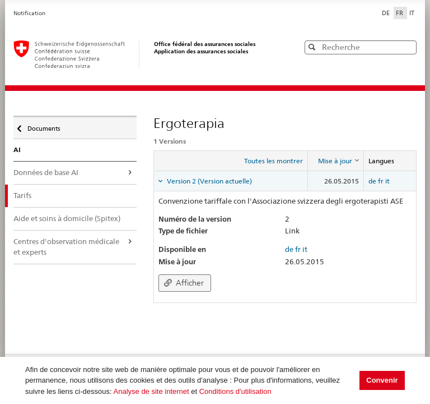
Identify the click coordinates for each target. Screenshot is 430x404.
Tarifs (22, 195)
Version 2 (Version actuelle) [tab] (208, 181)
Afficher (184, 282)
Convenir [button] (382, 380)
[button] (407, 47)
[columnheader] (335, 161)
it (387, 181)
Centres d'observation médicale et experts (66, 247)
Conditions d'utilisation (235, 391)
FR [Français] (400, 13)
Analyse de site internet (151, 391)
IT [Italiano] (411, 13)
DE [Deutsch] (386, 13)
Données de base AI (45, 172)
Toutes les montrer (273, 161)
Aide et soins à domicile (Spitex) (66, 218)
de (372, 181)
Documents (43, 126)
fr (381, 181)
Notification (29, 13)
